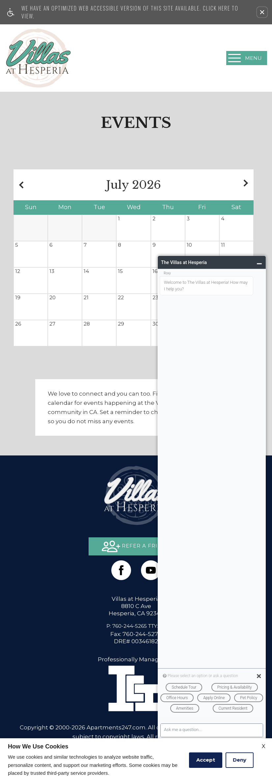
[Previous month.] (20, 184)
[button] (262, 12)
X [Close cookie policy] (263, 746)
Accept (205, 760)
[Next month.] (247, 184)
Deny (239, 760)
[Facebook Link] (121, 570)
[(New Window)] (151, 570)
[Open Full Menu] (246, 58)
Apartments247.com (116, 727)
